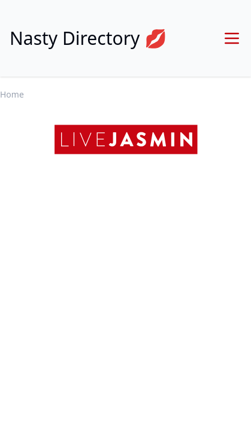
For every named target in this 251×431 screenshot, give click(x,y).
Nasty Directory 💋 (88, 38)
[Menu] (231, 38)
